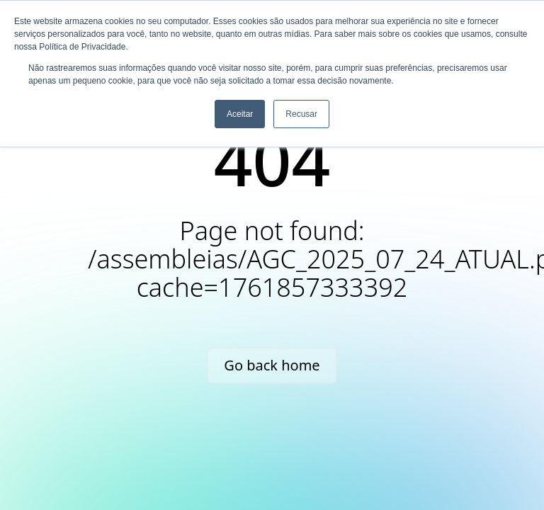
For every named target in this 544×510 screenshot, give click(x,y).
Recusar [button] (301, 114)
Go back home (271, 365)
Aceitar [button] (240, 114)
